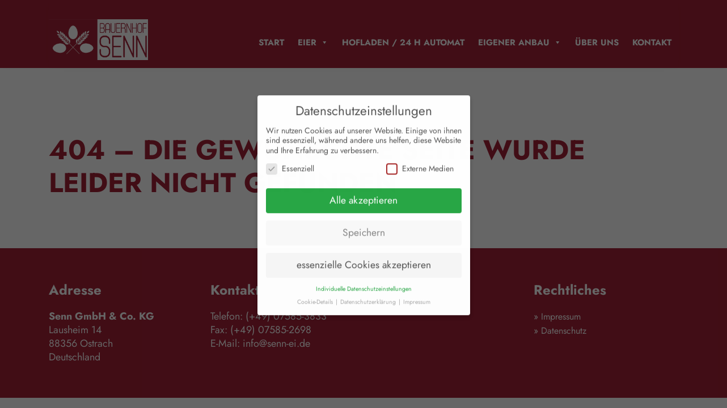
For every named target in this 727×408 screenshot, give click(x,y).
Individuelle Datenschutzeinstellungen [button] (364, 294)
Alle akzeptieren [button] (363, 205)
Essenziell (290, 173)
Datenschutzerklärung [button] (369, 307)
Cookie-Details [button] (316, 307)
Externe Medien (420, 173)
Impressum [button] (416, 307)
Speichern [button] (364, 237)
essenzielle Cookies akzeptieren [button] (364, 269)
